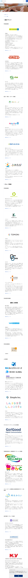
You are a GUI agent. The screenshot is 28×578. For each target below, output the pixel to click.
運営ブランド (6, 14)
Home (1, 2)
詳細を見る (6, 50)
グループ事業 (6, 16)
